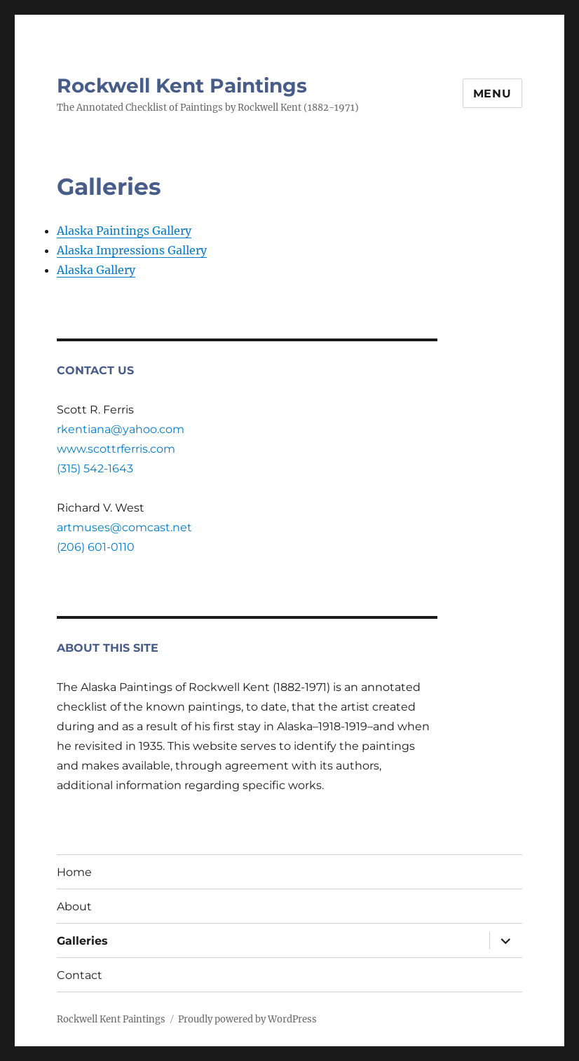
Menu (492, 93)
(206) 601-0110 (96, 547)
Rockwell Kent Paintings (182, 85)
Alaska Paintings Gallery (124, 231)
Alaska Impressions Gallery (132, 250)
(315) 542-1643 (95, 468)
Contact (79, 975)
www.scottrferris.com (116, 449)
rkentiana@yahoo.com (120, 429)
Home (74, 872)
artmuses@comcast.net (124, 527)
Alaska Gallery (96, 270)
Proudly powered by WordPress (247, 1019)
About (74, 906)
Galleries (82, 940)
